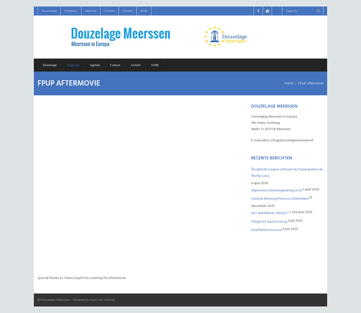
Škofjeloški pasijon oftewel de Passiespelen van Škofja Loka (287, 172)
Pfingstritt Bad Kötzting (269, 221)
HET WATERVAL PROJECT (270, 213)
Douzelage (49, 11)
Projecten (70, 11)
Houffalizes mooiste (266, 230)
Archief (128, 11)
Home (289, 83)
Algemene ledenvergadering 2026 (276, 190)
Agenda (90, 11)
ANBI (143, 11)
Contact (109, 11)
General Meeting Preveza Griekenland (280, 198)
